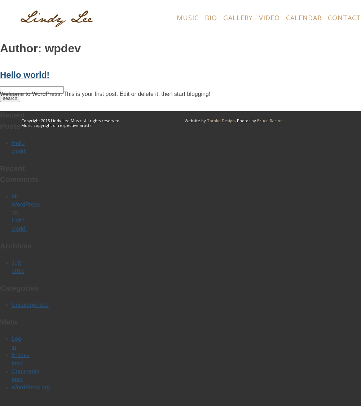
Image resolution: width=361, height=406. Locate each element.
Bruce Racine (270, 120)
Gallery (238, 17)
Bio (211, 17)
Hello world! (24, 75)
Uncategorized (30, 305)
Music (188, 17)
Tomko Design (221, 120)
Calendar (304, 17)
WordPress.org (31, 387)
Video (269, 17)
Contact (344, 17)
